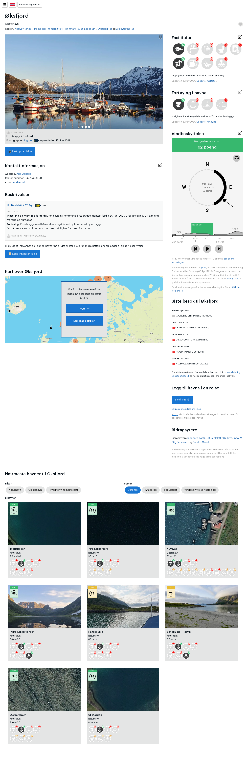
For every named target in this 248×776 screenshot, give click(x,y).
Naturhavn (15, 490)
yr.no (203, 268)
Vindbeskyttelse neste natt (200, 490)
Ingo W (28, 140)
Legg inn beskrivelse (22, 254)
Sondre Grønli (201, 442)
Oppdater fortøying (206, 122)
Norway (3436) (23, 29)
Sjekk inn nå (182, 399)
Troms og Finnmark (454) (49, 29)
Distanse (133, 490)
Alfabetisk (151, 490)
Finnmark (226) (74, 29)
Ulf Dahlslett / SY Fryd (20, 205)
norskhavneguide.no (29, 5)
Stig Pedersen (180, 442)
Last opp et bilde (20, 151)
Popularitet (170, 490)
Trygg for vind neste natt (63, 490)
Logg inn (84, 308)
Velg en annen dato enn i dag (186, 409)
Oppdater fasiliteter (206, 81)
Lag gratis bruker (84, 321)
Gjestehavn (35, 490)
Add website (23, 174)
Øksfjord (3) (105, 29)
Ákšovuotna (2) (125, 29)
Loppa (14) (90, 29)
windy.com (233, 279)
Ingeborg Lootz (196, 438)
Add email (19, 182)
